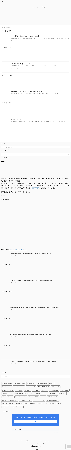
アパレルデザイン (48, 66)
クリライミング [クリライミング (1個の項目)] (28, 393)
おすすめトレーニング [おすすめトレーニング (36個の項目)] (19, 386)
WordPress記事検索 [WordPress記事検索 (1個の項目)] (42, 383)
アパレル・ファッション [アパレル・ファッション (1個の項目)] (7, 390)
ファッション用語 (24, 66)
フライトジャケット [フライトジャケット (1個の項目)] (52, 396)
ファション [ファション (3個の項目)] (10, 396)
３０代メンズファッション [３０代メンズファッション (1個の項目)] (17, 406)
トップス (48, 121)
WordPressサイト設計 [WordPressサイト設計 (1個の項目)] (20, 383)
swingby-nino (35, 446)
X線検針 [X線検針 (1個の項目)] (51, 383)
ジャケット (33, 38)
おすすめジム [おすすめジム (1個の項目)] (58, 383)
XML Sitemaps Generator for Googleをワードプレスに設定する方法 (32, 334)
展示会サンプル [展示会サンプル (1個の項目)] (19, 403)
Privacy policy (46, 440)
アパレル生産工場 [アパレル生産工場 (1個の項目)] (54, 390)
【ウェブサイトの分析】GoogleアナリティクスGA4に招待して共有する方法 (34, 361)
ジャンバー (54, 121)
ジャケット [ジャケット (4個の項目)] (37, 393)
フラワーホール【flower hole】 (21, 64)
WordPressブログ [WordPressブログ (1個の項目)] (31, 383)
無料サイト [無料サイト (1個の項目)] (32, 403)
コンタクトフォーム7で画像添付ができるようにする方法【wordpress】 (33, 280)
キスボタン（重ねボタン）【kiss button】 (25, 36)
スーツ (21, 38)
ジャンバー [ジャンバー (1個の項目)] (45, 393)
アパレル (50, 38)
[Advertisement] (35, 55)
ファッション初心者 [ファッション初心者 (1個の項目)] (33, 396)
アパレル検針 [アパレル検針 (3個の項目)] (36, 390)
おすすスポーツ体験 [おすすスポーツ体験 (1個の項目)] (30, 386)
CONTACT (35, 188)
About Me (38, 440)
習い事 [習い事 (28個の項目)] (59, 403)
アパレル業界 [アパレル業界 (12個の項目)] (45, 390)
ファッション (57, 38)
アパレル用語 (19, 40)
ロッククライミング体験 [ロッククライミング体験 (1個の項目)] (39, 400)
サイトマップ (53, 440)
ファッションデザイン (59, 66)
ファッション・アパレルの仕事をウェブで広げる (35, 443)
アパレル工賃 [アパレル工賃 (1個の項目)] (27, 390)
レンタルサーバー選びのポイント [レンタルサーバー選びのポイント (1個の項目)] (9, 400)
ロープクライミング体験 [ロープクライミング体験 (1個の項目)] (52, 400)
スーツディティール (42, 38)
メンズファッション (36, 68)
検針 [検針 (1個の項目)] (26, 403)
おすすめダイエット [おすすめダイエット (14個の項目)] (6, 386)
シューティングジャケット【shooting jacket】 (26, 91)
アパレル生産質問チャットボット (28, 440)
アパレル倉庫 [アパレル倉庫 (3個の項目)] (19, 390)
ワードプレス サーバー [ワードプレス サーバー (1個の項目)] (7, 403)
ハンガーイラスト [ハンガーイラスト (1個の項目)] (62, 393)
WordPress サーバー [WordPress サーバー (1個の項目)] (7, 383)
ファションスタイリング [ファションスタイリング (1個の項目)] (20, 396)
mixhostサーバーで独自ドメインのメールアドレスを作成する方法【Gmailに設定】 (36, 307)
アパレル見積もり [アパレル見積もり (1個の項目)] (65, 390)
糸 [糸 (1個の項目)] (46, 403)
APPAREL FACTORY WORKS (19, 249)
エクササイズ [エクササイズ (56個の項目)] (5, 393)
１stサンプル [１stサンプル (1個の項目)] (5, 406)
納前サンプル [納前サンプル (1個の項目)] (53, 403)
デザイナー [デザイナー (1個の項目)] (52, 393)
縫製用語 (26, 38)
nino (58, 432)
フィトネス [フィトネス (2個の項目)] (43, 396)
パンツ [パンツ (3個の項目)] (3, 396)
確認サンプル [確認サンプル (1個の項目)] (40, 403)
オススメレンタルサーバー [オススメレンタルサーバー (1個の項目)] (17, 393)
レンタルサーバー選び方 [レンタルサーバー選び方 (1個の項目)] (25, 400)
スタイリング (46, 68)
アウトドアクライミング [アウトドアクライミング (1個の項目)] (43, 386)
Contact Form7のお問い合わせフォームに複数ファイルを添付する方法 (32, 253)
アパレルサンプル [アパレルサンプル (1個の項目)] (56, 386)
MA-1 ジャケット (17, 119)
